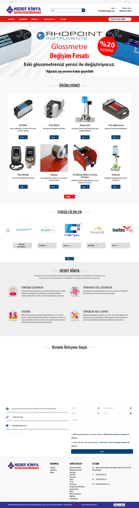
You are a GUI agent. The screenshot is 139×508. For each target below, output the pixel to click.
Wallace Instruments (75, 494)
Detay (23, 137)
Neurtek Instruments (75, 467)
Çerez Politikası (76, 504)
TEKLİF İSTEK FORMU (120, 19)
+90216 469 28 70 (101, 479)
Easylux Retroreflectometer (77, 486)
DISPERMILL (92, 245)
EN (128, 2)
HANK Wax (72, 496)
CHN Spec (67, 245)
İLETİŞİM (63, 19)
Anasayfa (52, 467)
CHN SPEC (72, 474)
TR (124, 2)
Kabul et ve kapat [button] (119, 505)
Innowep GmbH (74, 489)
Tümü (69, 196)
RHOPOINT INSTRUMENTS (24, 245)
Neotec (71, 491)
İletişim (52, 472)
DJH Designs (73, 484)
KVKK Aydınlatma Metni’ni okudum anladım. (100, 436)
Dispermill (72, 477)
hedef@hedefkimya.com (106, 11)
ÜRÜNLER (35, 19)
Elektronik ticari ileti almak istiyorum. (100, 444)
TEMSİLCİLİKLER (50, 19)
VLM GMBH (43, 245)
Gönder (102, 451)
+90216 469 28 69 (125, 11)
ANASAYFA (11, 19)
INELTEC (115, 245)
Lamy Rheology (74, 498)
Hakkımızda (53, 470)
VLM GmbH (73, 472)
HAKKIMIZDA (23, 19)
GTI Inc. (72, 482)
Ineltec (71, 479)
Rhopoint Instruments (76, 470)
